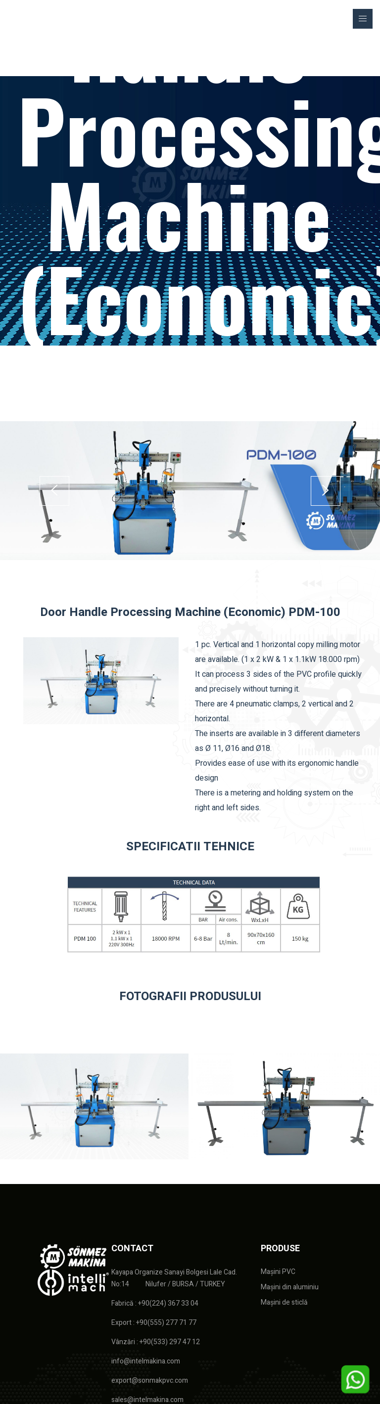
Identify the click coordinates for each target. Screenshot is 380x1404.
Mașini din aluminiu (290, 1287)
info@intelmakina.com (145, 1361)
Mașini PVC (278, 1272)
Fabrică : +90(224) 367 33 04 (154, 1303)
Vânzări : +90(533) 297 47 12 (155, 1342)
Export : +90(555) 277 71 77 (153, 1322)
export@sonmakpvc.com (149, 1380)
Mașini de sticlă (284, 1302)
